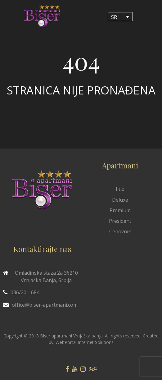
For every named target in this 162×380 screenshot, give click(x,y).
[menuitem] (120, 16)
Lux (120, 189)
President (120, 220)
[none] (120, 16)
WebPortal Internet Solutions (85, 342)
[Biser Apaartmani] (42, 17)
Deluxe (120, 199)
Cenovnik (120, 231)
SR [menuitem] (114, 16)
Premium (120, 210)
